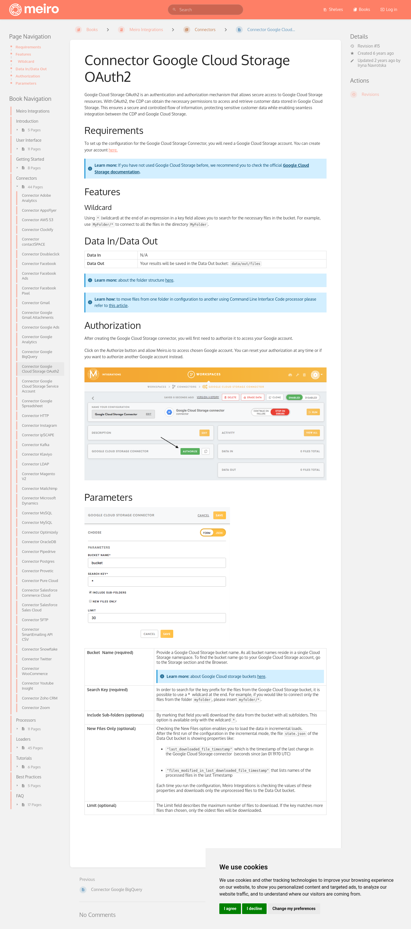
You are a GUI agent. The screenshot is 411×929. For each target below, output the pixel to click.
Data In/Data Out (31, 68)
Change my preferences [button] (293, 908)
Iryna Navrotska (372, 65)
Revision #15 (365, 46)
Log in (388, 9)
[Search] (174, 9)
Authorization (28, 75)
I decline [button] (254, 908)
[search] (206, 9)
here (169, 280)
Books (361, 9)
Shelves (333, 9)
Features (23, 54)
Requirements (28, 46)
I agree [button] (230, 908)
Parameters (26, 83)
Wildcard (26, 61)
